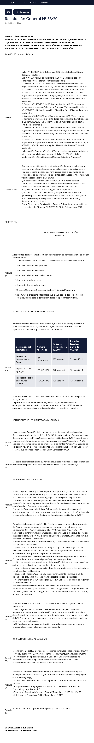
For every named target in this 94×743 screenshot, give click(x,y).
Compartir (22, 12)
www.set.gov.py (70, 464)
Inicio (7, 3)
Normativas (18, 3)
